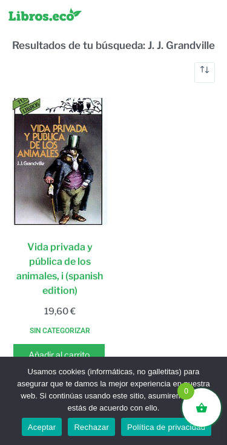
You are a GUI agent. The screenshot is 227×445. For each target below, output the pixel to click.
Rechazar (91, 427)
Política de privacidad (166, 427)
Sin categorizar (60, 330)
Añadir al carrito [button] (59, 354)
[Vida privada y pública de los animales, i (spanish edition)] (59, 161)
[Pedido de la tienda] (204, 72)
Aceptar (42, 427)
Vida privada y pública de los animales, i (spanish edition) (59, 268)
